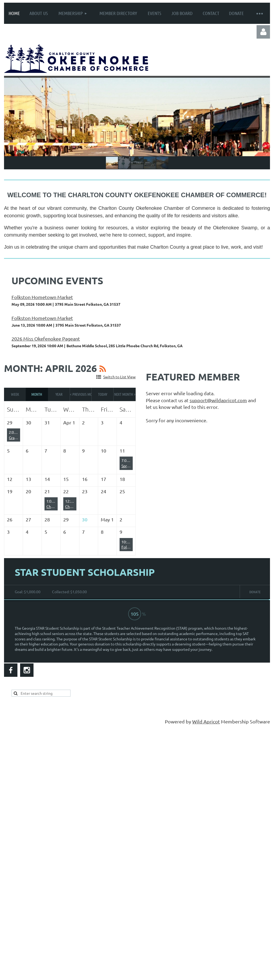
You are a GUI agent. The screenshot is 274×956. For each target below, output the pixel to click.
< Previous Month (81, 394)
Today (102, 394)
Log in (263, 32)
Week (15, 394)
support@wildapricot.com (218, 400)
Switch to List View (119, 376)
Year (58, 394)
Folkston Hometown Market (42, 297)
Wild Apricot (206, 721)
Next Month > (124, 394)
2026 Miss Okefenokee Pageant (46, 338)
